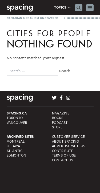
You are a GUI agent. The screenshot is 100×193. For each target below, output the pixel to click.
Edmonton (16, 155)
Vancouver (17, 122)
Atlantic (15, 151)
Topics (62, 7)
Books (57, 118)
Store (57, 127)
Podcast (60, 122)
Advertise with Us (68, 146)
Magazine (61, 113)
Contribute (62, 151)
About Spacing (65, 141)
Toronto (15, 118)
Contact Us (62, 160)
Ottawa (13, 146)
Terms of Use (64, 155)
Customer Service (68, 136)
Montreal (16, 141)
